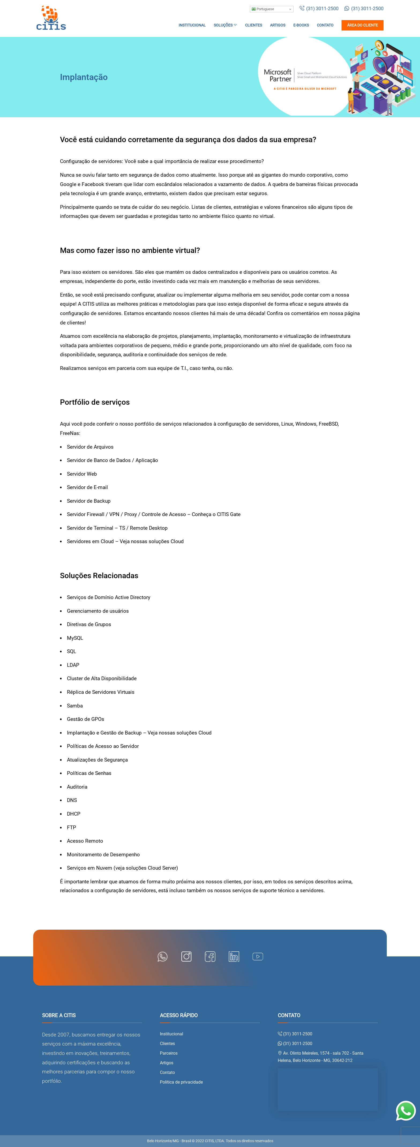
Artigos (277, 25)
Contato (325, 25)
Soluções (225, 25)
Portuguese (263, 9)
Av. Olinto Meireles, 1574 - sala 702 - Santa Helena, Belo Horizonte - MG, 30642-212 (320, 1057)
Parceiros (169, 1053)
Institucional (192, 25)
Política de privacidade (181, 1082)
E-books (301, 25)
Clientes (253, 25)
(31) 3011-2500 (319, 8)
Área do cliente (362, 25)
